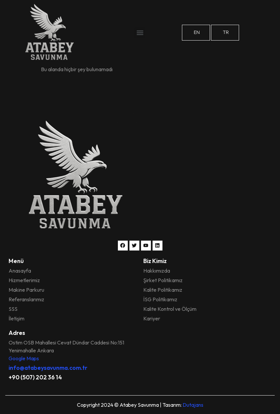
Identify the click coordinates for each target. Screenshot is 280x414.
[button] (139, 32)
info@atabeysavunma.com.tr (48, 367)
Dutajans (193, 404)
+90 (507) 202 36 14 (35, 377)
